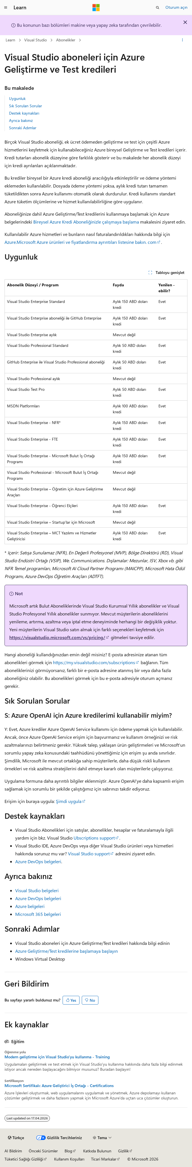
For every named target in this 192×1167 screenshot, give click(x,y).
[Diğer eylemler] (182, 40)
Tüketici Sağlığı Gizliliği (24, 1159)
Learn (10, 40)
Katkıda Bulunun (97, 1150)
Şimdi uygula (68, 801)
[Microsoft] (96, 7)
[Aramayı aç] (157, 8)
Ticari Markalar (103, 1159)
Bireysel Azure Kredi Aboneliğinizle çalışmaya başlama (86, 222)
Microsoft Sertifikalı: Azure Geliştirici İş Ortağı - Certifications (59, 1085)
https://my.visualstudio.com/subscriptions (94, 662)
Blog (68, 1150)
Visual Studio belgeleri (37, 890)
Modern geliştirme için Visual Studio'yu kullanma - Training (57, 1056)
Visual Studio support (89, 853)
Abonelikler (65, 40)
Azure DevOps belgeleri (38, 861)
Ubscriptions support (94, 838)
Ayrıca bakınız (21, 120)
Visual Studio (35, 40)
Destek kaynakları (24, 113)
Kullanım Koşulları (69, 1159)
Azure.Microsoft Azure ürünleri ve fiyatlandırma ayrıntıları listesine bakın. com (80, 242)
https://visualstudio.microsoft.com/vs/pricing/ (57, 637)
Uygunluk (17, 98)
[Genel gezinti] (5, 8)
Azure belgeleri (30, 906)
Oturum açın (176, 7)
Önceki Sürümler (43, 1150)
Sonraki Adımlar (22, 127)
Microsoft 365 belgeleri (38, 914)
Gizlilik (123, 1150)
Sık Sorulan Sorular (25, 105)
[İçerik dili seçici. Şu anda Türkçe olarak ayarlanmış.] (16, 1137)
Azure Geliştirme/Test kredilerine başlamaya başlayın (66, 951)
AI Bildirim (13, 1150)
